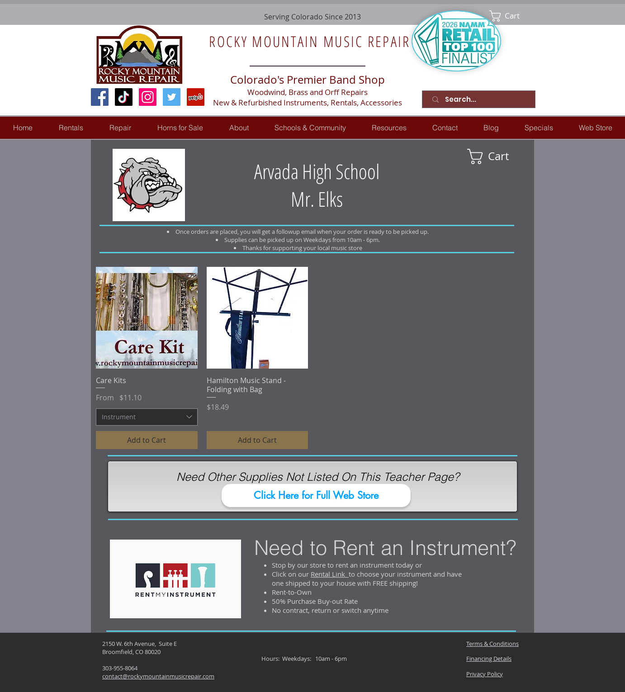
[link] (510, 16)
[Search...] (480, 99)
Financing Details (488, 658)
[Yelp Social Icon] (195, 97)
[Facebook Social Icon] (100, 97)
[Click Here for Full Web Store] (316, 495)
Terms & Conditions (492, 644)
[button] (120, 128)
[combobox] (147, 417)
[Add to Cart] (147, 440)
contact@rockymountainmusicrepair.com (158, 676)
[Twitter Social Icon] (171, 97)
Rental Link (330, 573)
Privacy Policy (484, 674)
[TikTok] (124, 97)
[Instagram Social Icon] (147, 97)
